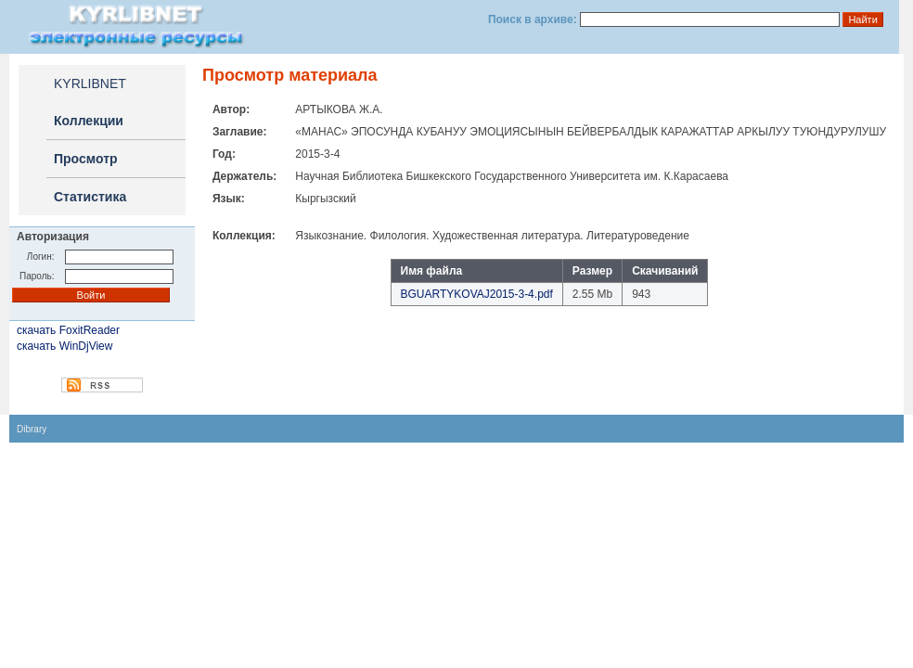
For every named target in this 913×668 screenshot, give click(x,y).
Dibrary (31, 429)
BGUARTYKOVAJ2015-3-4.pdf (477, 294)
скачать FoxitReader (68, 330)
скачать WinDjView (64, 346)
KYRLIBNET (90, 83)
